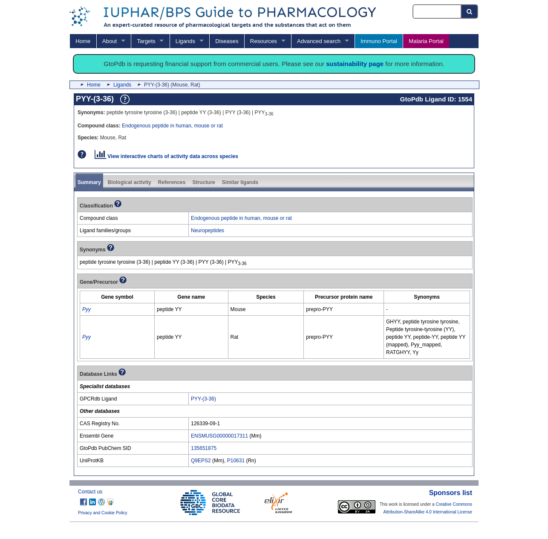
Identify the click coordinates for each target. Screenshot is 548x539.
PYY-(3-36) (203, 399)
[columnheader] (117, 297)
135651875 (203, 448)
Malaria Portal (426, 41)
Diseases (226, 41)
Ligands (185, 41)
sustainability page (355, 63)
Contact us (90, 492)
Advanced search (318, 41)
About (109, 41)
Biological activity (129, 182)
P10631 (236, 461)
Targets (146, 41)
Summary (89, 182)
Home (82, 41)
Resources (263, 41)
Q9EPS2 (201, 461)
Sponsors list (450, 492)
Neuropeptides (207, 230)
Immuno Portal (379, 41)
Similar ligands (240, 182)
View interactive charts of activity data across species (166, 156)
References (172, 182)
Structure (203, 182)
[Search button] (469, 11)
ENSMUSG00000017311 (219, 436)
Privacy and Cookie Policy (102, 512)
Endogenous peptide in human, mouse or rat (172, 126)
